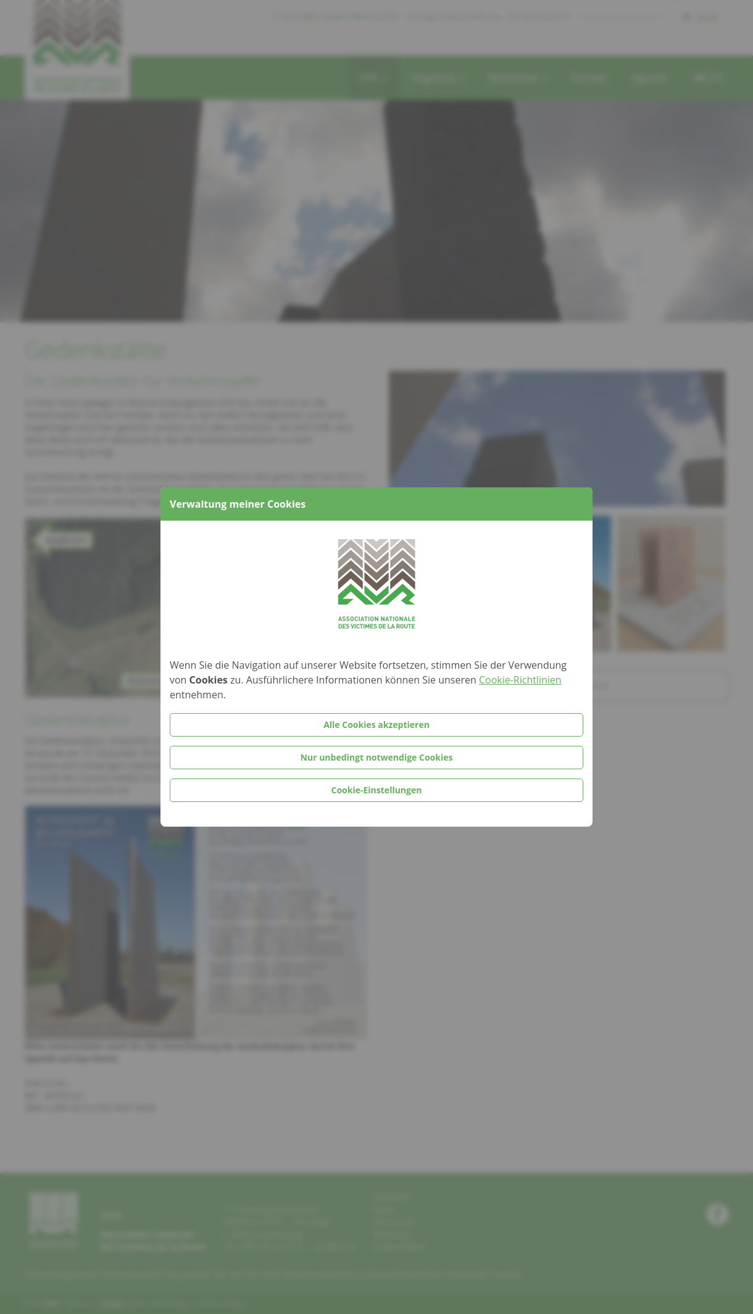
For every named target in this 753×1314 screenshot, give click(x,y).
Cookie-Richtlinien (520, 680)
